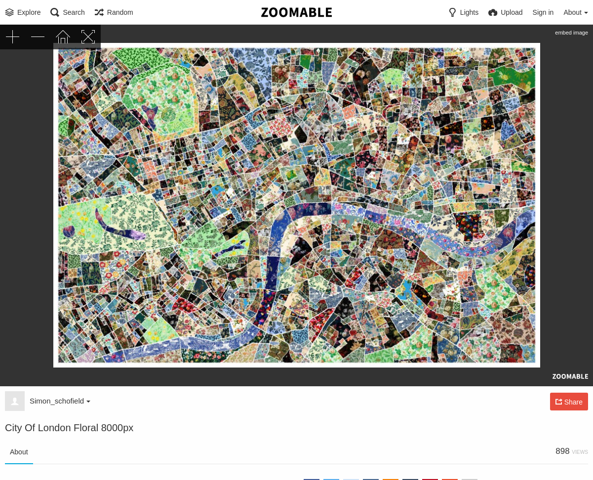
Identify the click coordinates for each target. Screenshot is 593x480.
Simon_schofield (60, 401)
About (19, 452)
